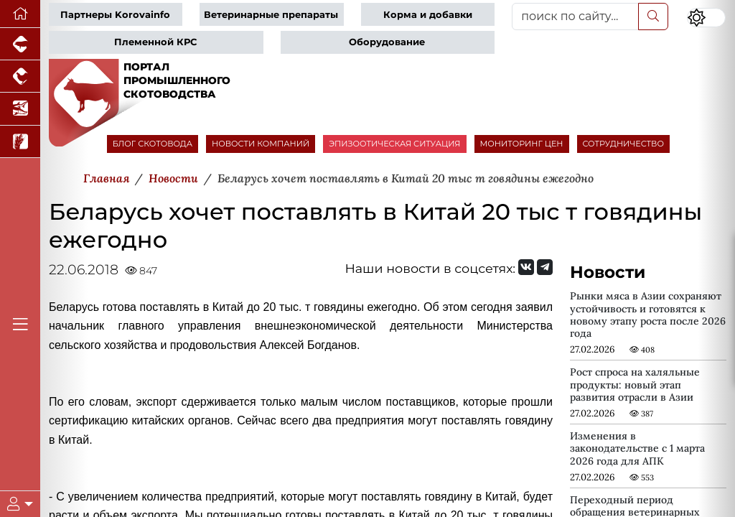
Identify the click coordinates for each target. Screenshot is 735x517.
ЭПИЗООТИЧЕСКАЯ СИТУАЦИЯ (394, 144)
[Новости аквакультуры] (20, 109)
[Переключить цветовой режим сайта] (706, 17)
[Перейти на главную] (20, 14)
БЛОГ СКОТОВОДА (152, 144)
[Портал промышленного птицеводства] (20, 76)
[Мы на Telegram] (545, 267)
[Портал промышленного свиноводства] (20, 44)
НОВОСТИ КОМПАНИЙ (260, 144)
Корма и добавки (427, 14)
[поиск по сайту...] (575, 16)
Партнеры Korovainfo (115, 14)
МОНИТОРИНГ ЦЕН (521, 144)
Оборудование (387, 42)
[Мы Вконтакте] (526, 267)
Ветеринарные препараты (271, 14)
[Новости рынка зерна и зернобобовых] (20, 142)
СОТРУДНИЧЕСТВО (624, 144)
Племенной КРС (155, 42)
